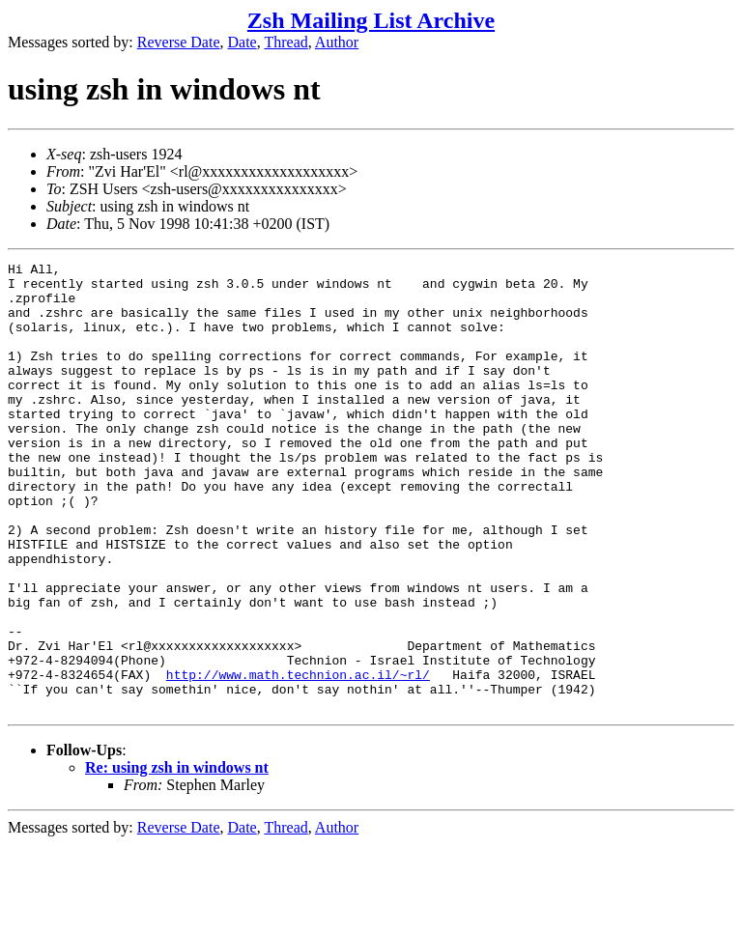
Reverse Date (178, 42)
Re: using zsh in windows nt (177, 857)
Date (242, 42)
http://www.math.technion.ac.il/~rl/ (298, 758)
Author (336, 42)
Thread (285, 42)
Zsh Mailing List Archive (371, 20)
